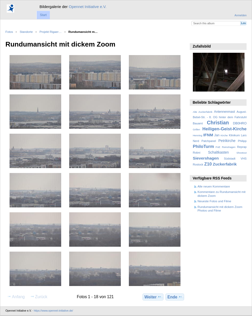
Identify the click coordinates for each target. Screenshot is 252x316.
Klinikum (234, 135)
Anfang (16, 296)
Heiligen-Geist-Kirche (224, 128)
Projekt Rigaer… (51, 31)
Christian (218, 122)
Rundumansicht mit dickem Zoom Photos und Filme (220, 208)
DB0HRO (240, 123)
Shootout (242, 152)
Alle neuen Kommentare (214, 186)
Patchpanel (208, 140)
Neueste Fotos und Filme (214, 201)
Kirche (224, 135)
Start (43, 15)
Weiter (153, 297)
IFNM (208, 135)
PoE (218, 147)
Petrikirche (226, 141)
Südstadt (229, 158)
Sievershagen (206, 158)
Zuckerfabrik (225, 164)
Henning (197, 135)
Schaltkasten (218, 152)
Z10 (208, 164)
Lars (244, 135)
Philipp (242, 140)
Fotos (9, 31)
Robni (196, 152)
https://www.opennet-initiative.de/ (53, 310)
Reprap (242, 146)
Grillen (196, 129)
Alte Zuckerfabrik (202, 111)
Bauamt (198, 123)
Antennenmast (224, 112)
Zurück (39, 296)
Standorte (26, 31)
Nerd (196, 140)
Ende (175, 297)
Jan (216, 135)
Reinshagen (228, 147)
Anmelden (240, 15)
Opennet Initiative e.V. (87, 6)
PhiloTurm (203, 146)
